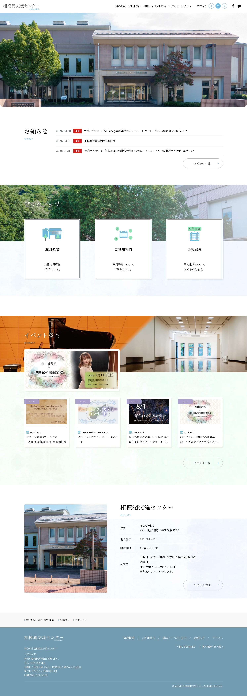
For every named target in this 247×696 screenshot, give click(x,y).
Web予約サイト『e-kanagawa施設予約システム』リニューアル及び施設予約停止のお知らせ (139, 151)
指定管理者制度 (187, 646)
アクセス (187, 6)
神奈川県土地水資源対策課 (40, 619)
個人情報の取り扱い (212, 646)
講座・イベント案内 (155, 6)
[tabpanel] (123, 60)
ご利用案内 (134, 6)
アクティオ (81, 619)
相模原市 (64, 619)
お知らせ (174, 6)
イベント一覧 (202, 463)
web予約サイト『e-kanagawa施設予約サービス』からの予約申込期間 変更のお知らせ (135, 131)
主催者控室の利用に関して (100, 141)
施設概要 (120, 6)
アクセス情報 (202, 585)
